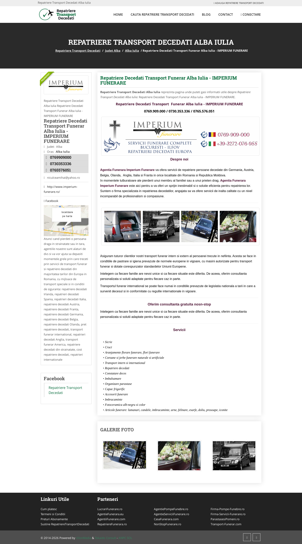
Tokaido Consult (105, 538)
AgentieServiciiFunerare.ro (171, 514)
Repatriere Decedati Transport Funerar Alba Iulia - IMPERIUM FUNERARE (168, 80)
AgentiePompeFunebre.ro (171, 509)
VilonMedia (83, 538)
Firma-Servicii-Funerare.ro (228, 514)
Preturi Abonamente (54, 519)
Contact (225, 14)
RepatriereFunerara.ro (112, 524)
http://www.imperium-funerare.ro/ (60, 189)
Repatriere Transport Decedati (77, 50)
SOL (129, 538)
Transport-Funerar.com (226, 524)
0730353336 (60, 163)
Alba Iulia (132, 50)
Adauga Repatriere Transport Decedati (239, 3)
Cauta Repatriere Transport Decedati (162, 14)
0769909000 (60, 157)
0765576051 (60, 169)
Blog (206, 14)
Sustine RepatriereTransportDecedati (65, 524)
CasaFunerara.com (166, 519)
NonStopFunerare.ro (167, 524)
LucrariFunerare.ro (109, 509)
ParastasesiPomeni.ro (225, 519)
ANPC (122, 538)
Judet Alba (112, 50)
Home (118, 14)
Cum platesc (49, 509)
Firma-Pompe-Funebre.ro (228, 509)
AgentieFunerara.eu (110, 514)
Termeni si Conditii (53, 514)
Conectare (251, 14)
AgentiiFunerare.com (111, 519)
